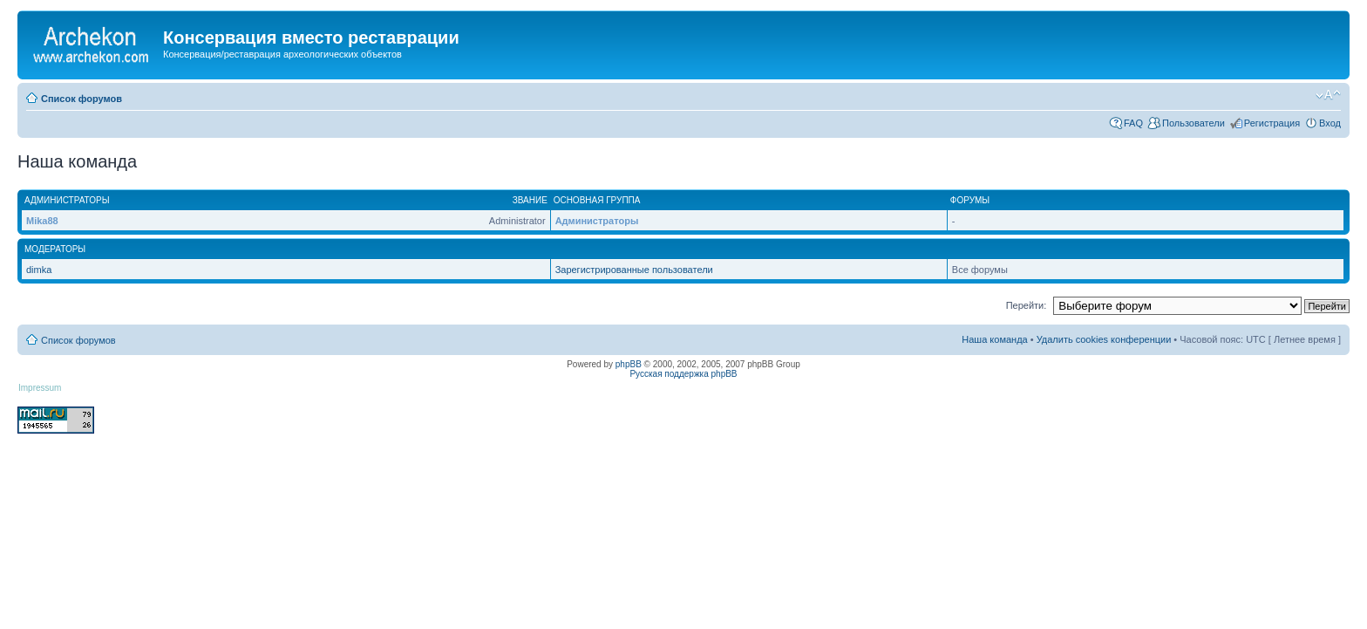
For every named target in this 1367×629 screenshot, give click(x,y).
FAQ (1133, 123)
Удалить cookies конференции (1104, 339)
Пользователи (1193, 123)
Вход (1330, 123)
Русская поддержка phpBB (683, 374)
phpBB (628, 364)
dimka (38, 269)
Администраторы (597, 220)
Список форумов (81, 98)
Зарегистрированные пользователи (634, 269)
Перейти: (1026, 305)
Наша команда (994, 339)
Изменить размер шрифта (1328, 95)
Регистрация (1272, 123)
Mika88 (42, 220)
